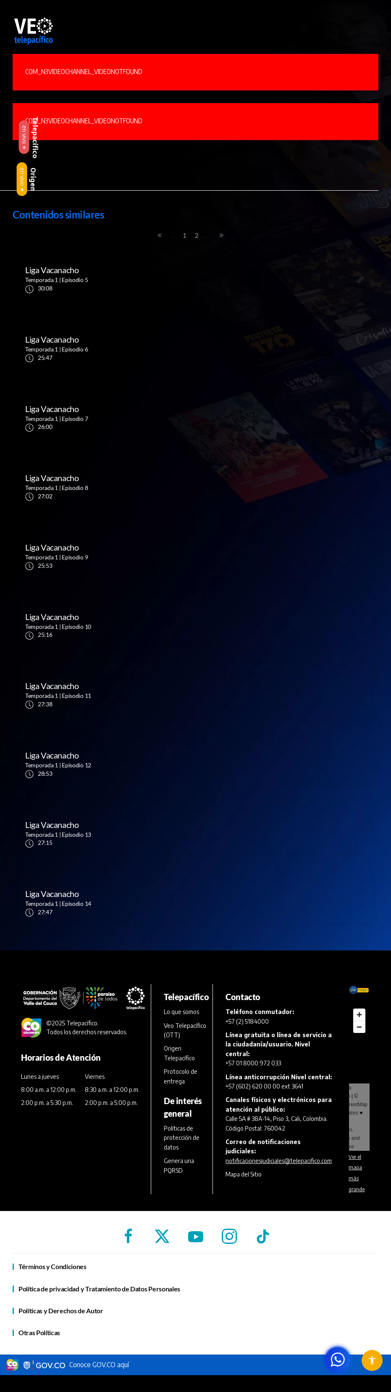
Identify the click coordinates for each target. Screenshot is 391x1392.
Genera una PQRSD (179, 1165)
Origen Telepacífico (179, 1053)
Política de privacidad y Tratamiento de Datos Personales (99, 1289)
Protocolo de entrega (180, 1076)
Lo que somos (181, 1011)
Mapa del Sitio (244, 1174)
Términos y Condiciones (52, 1266)
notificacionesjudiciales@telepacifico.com (279, 1160)
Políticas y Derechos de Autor (60, 1311)
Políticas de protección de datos (181, 1138)
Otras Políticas (39, 1332)
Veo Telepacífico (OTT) (185, 1030)
